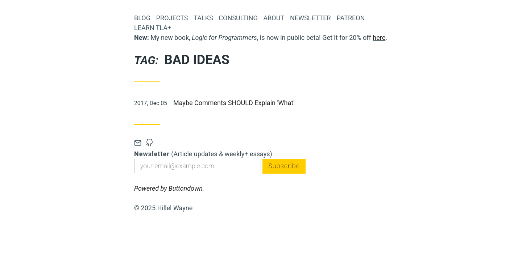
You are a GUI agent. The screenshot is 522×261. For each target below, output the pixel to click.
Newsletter (310, 18)
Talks (203, 18)
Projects (172, 18)
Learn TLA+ (152, 28)
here (379, 37)
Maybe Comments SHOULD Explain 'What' (233, 103)
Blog (142, 18)
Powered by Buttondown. (169, 188)
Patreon (350, 18)
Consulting (238, 18)
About (273, 18)
